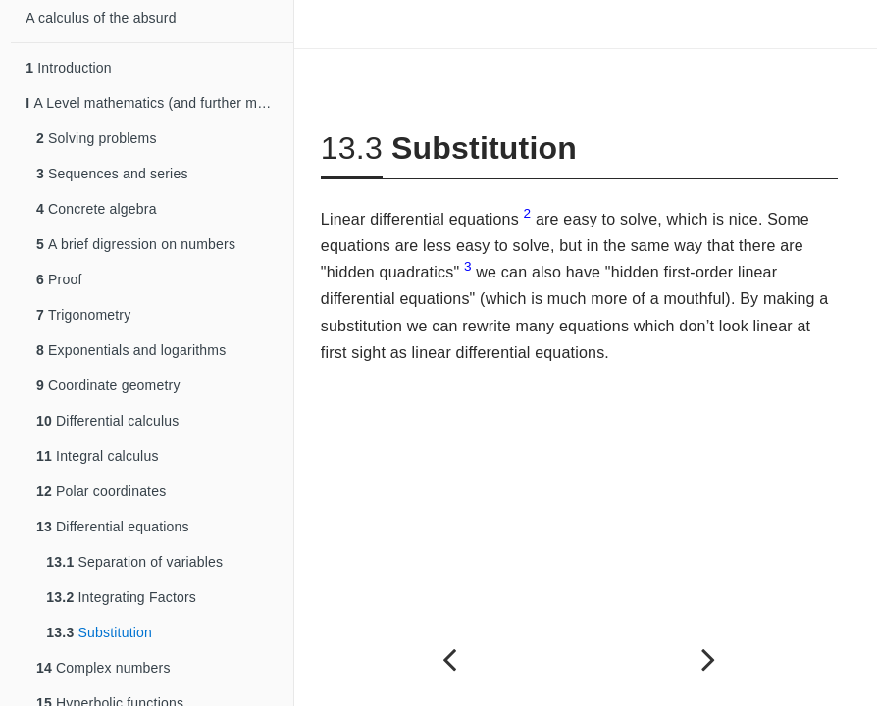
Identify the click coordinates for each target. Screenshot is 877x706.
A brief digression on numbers (135, 244)
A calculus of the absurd (101, 17)
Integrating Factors (121, 597)
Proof (59, 279)
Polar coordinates (101, 491)
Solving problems (96, 138)
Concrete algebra (96, 209)
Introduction (69, 68)
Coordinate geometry (108, 385)
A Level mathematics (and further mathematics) (159, 103)
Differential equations (112, 526)
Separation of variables (134, 562)
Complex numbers (103, 668)
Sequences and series (112, 173)
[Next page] (708, 659)
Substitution (99, 632)
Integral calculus (97, 456)
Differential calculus (107, 421)
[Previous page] (450, 659)
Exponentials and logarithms (131, 350)
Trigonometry (83, 315)
